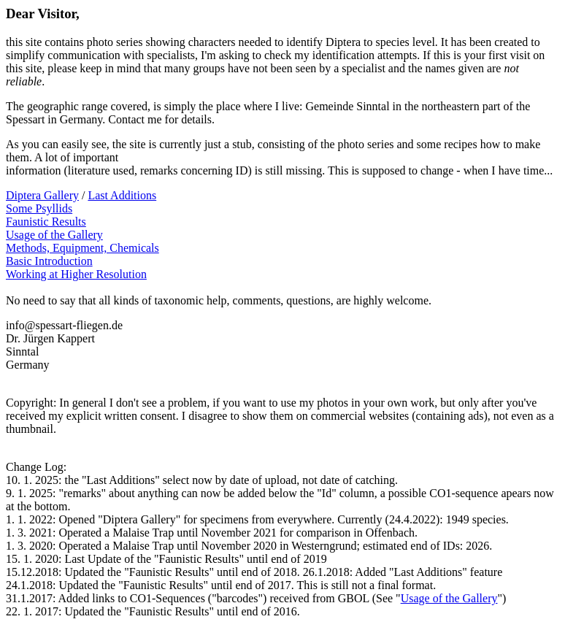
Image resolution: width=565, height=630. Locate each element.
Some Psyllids (39, 208)
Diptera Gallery (42, 195)
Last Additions (122, 195)
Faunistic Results (46, 221)
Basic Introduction (49, 261)
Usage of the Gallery (54, 234)
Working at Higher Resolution (76, 274)
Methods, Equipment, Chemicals (82, 248)
